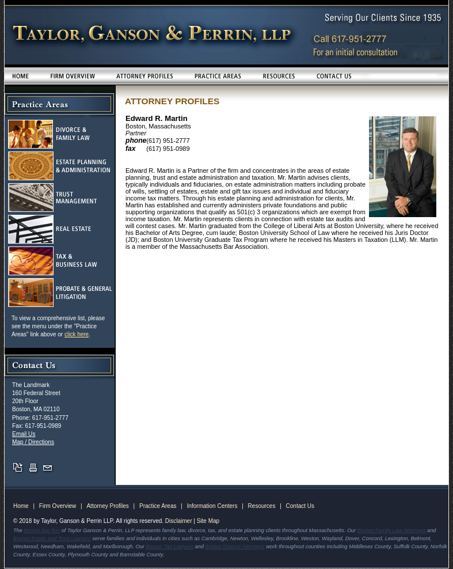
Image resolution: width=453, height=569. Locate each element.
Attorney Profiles (107, 506)
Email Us (23, 434)
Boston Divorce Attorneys (234, 546)
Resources (262, 506)
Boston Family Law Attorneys (391, 530)
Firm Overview (57, 506)
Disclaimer (178, 521)
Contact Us (300, 506)
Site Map (208, 521)
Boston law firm (42, 530)
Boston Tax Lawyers (169, 546)
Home (21, 506)
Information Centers (212, 506)
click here (76, 334)
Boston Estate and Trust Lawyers (52, 538)
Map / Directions (33, 442)
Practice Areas (157, 506)
